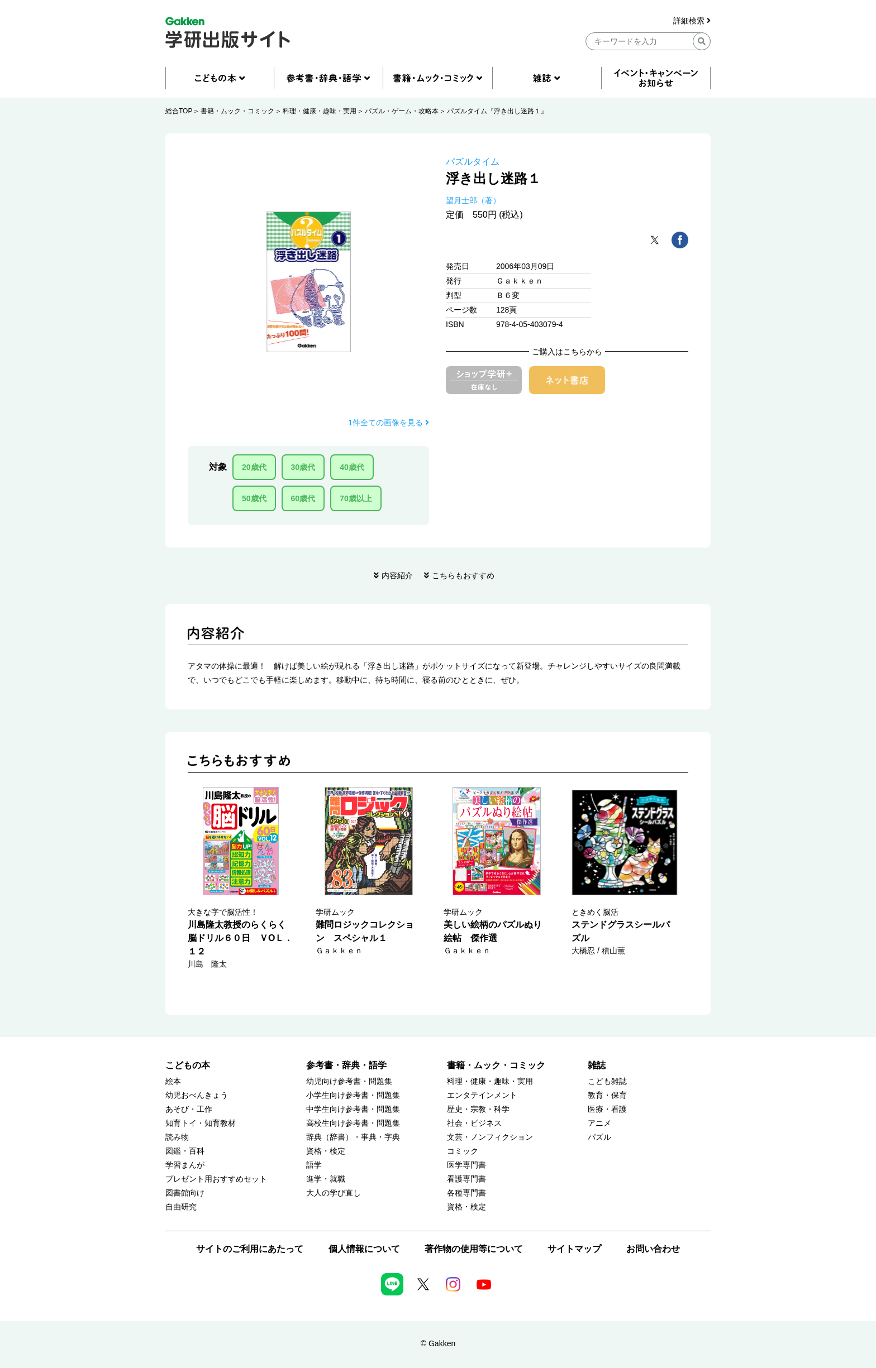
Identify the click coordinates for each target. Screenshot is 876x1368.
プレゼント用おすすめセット (216, 1179)
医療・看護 (607, 1109)
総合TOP (178, 111)
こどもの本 (187, 1065)
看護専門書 (466, 1179)
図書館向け (184, 1193)
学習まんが (184, 1165)
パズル (599, 1137)
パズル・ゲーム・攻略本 (402, 111)
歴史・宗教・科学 (478, 1109)
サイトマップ (574, 1249)
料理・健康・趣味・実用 (319, 111)
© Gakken (438, 1343)
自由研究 (181, 1207)
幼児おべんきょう (196, 1095)
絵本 (173, 1081)
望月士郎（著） (473, 200)
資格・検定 (325, 1151)
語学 (314, 1165)
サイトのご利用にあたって (249, 1249)
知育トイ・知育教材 (200, 1123)
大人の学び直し (333, 1193)
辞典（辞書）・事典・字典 (353, 1137)
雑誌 (597, 1065)
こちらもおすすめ (463, 575)
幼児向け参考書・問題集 (349, 1081)
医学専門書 (466, 1165)
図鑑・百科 (184, 1151)
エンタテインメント (482, 1095)
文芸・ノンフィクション (490, 1137)
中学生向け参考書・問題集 (353, 1109)
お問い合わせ (653, 1249)
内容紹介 (397, 575)
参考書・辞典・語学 (346, 1065)
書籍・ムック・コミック (237, 111)
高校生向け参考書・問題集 (353, 1123)
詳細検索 (692, 21)
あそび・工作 (188, 1109)
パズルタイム (472, 161)
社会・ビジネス (474, 1123)
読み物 (177, 1137)
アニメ (599, 1123)
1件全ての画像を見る (388, 422)
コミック (462, 1151)
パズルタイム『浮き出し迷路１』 (497, 111)
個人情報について (364, 1249)
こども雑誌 (607, 1081)
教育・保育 (607, 1095)
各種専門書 (466, 1193)
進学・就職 (325, 1179)
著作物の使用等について (474, 1249)
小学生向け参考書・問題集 (353, 1095)
